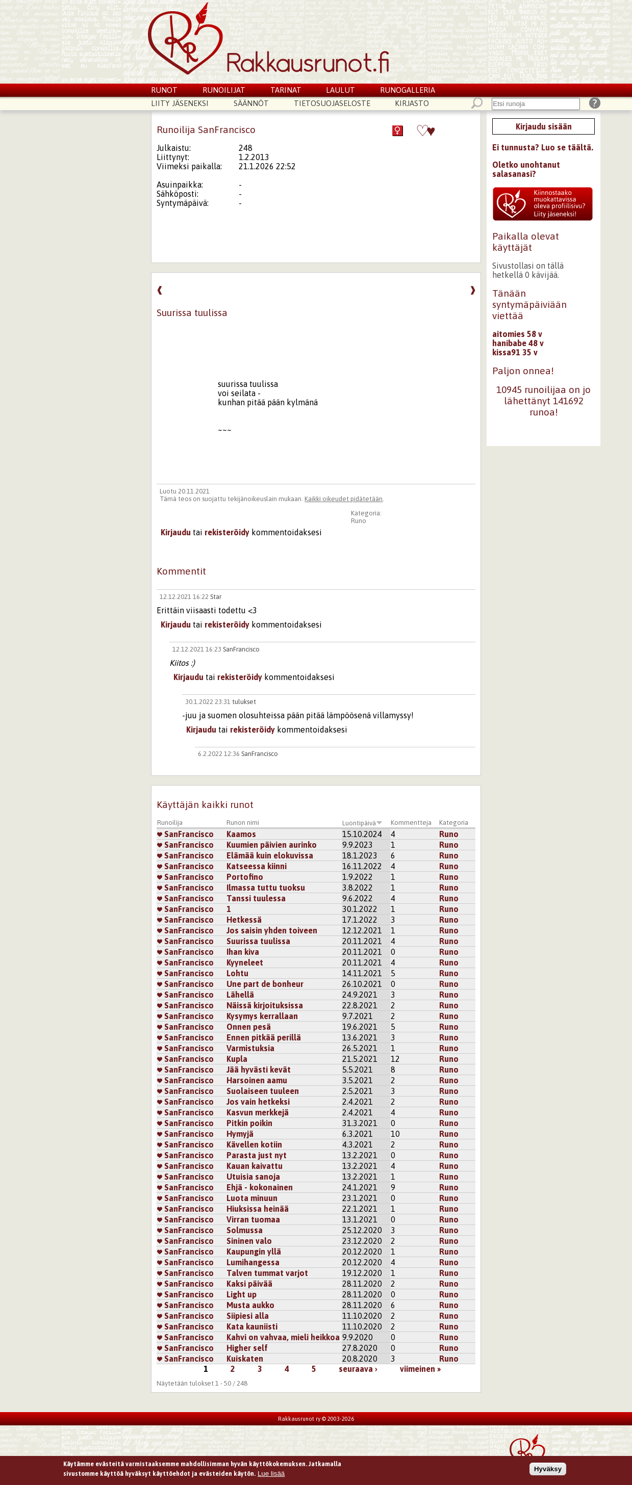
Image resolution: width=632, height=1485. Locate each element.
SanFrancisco (241, 649)
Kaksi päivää (249, 1283)
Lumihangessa (253, 1262)
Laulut (340, 90)
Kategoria (453, 822)
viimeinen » (420, 1368)
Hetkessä (244, 919)
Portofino (244, 876)
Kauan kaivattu (254, 1165)
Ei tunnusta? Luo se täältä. (542, 147)
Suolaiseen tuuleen (262, 1091)
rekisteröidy (227, 532)
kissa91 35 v (515, 352)
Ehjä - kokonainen (259, 1187)
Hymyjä (240, 1133)
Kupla (236, 1058)
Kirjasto (412, 103)
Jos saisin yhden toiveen (271, 930)
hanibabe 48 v (518, 343)
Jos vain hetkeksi (258, 1101)
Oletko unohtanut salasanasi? (526, 169)
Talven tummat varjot (267, 1273)
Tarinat (285, 90)
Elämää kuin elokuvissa (269, 855)
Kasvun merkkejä (257, 1112)
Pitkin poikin (249, 1123)
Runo (358, 521)
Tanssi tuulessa (256, 898)
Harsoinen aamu (256, 1080)
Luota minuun (251, 1198)
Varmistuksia (250, 1048)
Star (215, 597)
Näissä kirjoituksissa (264, 1005)
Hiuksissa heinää (257, 1208)
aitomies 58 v (517, 333)
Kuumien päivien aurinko (271, 844)
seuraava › (358, 1368)
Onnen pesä (248, 1026)
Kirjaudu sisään (544, 126)
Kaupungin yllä (253, 1251)
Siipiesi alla (247, 1315)
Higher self (247, 1347)
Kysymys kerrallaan (262, 1016)
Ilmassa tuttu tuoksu (265, 887)
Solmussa (244, 1230)
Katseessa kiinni (256, 866)
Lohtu (237, 973)
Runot (164, 90)
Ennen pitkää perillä (263, 1037)
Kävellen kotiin (254, 1144)
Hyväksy (548, 1470)
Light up (241, 1294)
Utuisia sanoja (253, 1176)
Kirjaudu (176, 532)
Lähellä (240, 994)
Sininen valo (249, 1240)
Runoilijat (224, 90)
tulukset (244, 702)
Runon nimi (242, 822)
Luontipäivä (362, 823)
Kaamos (241, 834)
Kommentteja (411, 822)
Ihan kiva (242, 951)
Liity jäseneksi (180, 103)
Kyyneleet (244, 962)
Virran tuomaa (253, 1219)
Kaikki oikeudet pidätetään (344, 499)
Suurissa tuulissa (258, 941)
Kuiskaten (244, 1358)
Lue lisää (271, 1475)
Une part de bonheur (265, 983)
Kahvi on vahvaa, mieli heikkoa (283, 1337)
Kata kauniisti (251, 1326)
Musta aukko (250, 1305)
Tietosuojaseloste (332, 103)
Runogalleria (407, 90)
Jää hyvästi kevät (258, 1069)
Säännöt (251, 103)
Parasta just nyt (256, 1155)
